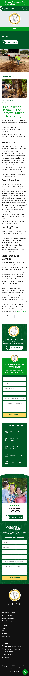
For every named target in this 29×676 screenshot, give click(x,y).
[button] (14, 29)
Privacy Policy (14, 671)
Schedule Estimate (14, 339)
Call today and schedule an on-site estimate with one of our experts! (14, 342)
